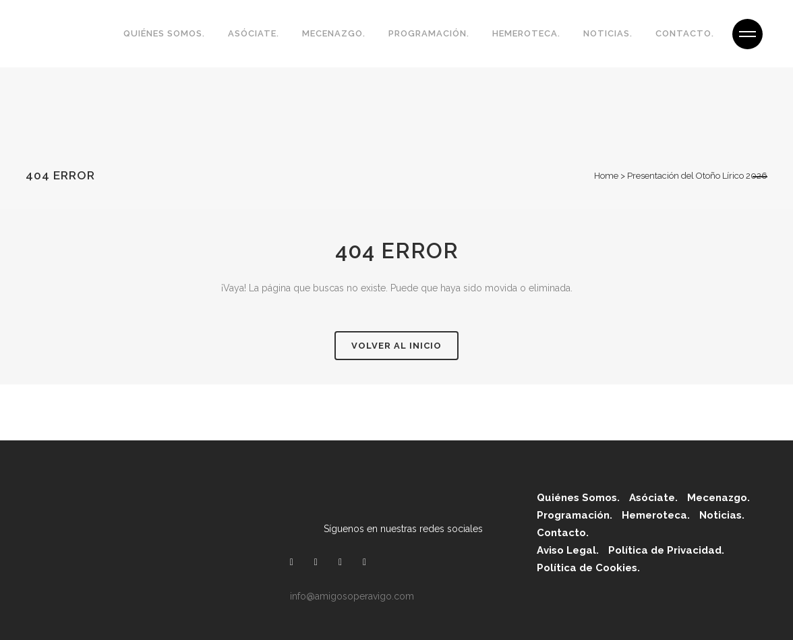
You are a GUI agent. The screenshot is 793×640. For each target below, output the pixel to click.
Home (606, 176)
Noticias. (721, 515)
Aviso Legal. (568, 550)
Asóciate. (653, 498)
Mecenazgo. (718, 498)
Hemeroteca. (656, 515)
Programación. (574, 515)
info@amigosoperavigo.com (352, 596)
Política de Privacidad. (666, 550)
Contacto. (563, 533)
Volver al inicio (396, 346)
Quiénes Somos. (578, 498)
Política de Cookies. (588, 568)
